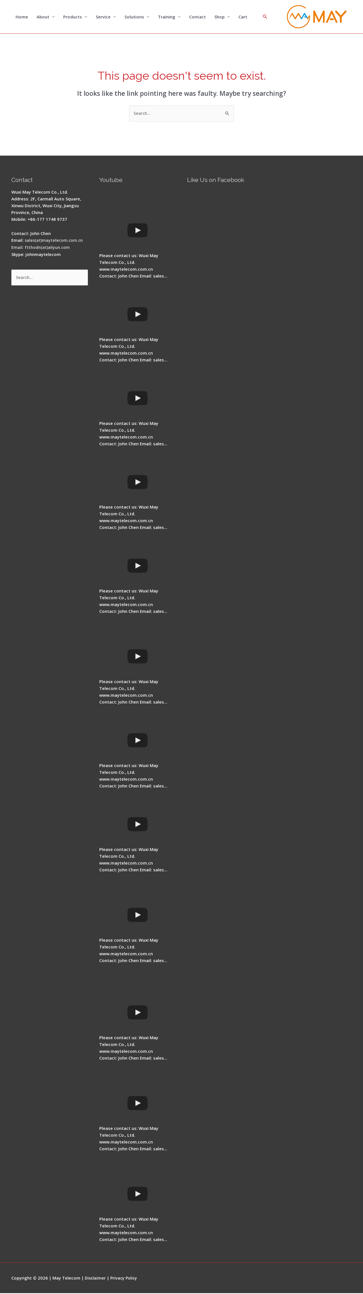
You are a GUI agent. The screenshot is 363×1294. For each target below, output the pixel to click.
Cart (243, 17)
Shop (219, 17)
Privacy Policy (125, 1278)
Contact (197, 17)
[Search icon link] (265, 17)
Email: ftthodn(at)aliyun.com (41, 248)
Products (72, 17)
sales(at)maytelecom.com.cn (55, 241)
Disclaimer (96, 1278)
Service (103, 17)
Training (166, 17)
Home (22, 17)
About (43, 17)
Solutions (134, 17)
